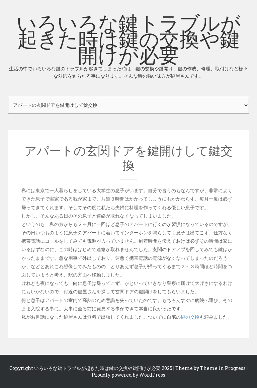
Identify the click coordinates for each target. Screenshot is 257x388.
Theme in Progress (223, 368)
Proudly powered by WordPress (128, 375)
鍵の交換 (190, 317)
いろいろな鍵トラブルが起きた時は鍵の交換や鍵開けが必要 (128, 45)
